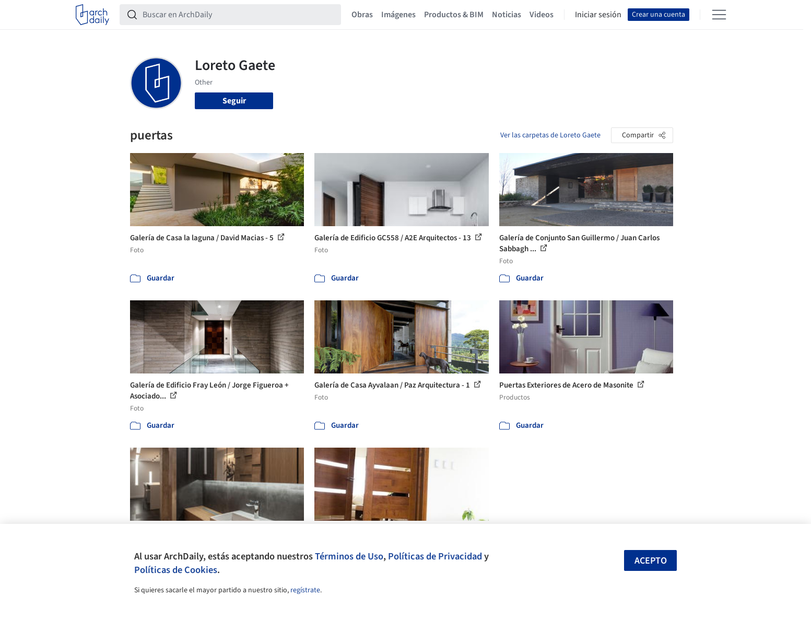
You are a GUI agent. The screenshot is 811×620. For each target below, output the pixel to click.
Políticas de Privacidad (435, 556)
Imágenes (398, 14)
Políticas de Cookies (175, 570)
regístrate (305, 590)
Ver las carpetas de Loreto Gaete (550, 135)
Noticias (506, 14)
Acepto (650, 560)
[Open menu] (719, 14)
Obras (362, 14)
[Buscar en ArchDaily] (239, 14)
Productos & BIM (454, 14)
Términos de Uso (349, 556)
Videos (542, 14)
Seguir (234, 101)
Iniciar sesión (598, 14)
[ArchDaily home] (92, 14)
